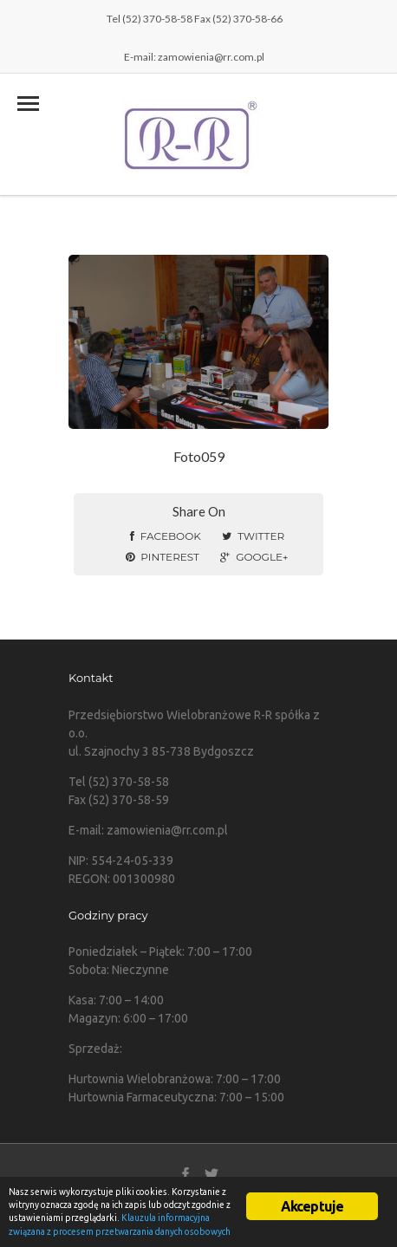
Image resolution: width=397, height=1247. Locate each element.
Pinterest (162, 556)
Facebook (165, 535)
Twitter (253, 535)
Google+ (254, 556)
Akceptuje (312, 1206)
